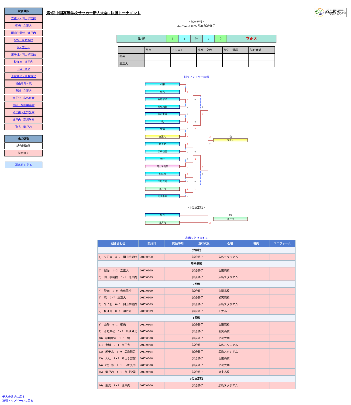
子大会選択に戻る (13, 396)
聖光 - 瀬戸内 (23, 126)
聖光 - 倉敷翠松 (23, 40)
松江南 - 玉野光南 (23, 112)
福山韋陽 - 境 (23, 83)
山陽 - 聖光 (23, 69)
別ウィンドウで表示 (196, 77)
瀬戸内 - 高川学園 (23, 119)
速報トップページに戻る (17, 400)
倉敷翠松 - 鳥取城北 (23, 76)
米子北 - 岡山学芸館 (23, 54)
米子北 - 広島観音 (23, 98)
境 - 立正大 (23, 47)
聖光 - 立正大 (23, 25)
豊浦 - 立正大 (23, 90)
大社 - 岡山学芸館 (23, 105)
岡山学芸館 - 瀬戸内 (23, 33)
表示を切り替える (196, 237)
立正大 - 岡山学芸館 (23, 18)
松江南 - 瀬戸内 (23, 61)
